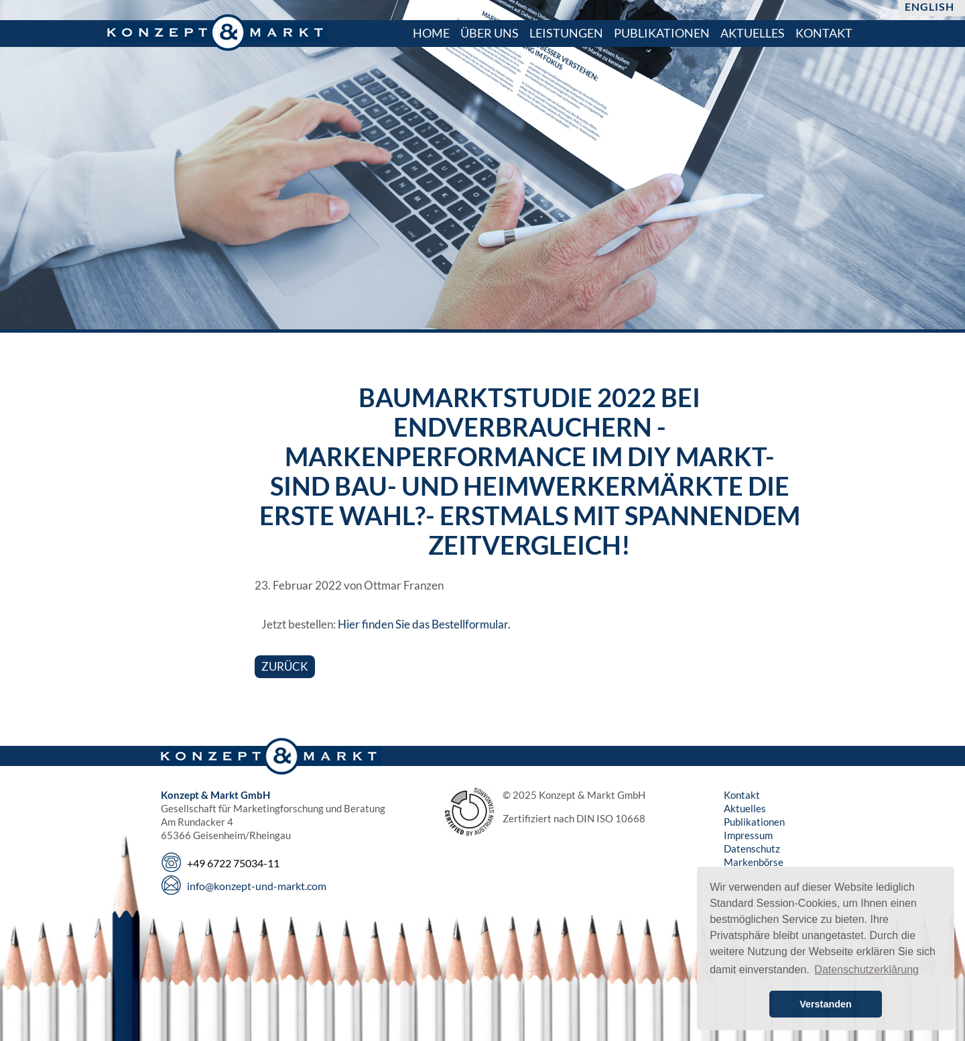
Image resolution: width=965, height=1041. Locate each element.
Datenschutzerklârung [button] (866, 969)
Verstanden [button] (825, 1004)
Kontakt (742, 795)
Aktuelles (745, 808)
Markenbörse (753, 862)
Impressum (748, 835)
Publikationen (754, 822)
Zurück (284, 666)
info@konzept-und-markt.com (256, 885)
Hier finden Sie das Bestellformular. (424, 624)
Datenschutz (752, 848)
